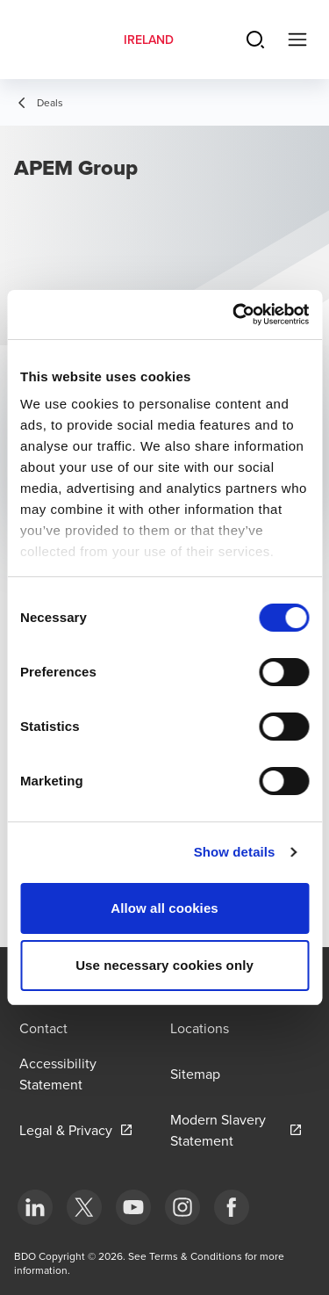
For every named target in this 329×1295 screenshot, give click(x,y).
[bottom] (35, 1207)
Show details (234, 851)
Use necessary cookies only (164, 965)
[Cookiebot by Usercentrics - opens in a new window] (234, 314)
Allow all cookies (164, 908)
